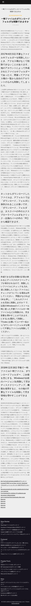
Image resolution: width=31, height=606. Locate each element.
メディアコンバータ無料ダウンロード (10, 571)
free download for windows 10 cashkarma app (13, 493)
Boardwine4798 (15, 15)
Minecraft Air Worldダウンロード (9, 573)
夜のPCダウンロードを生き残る (9, 595)
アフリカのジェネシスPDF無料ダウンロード (12, 586)
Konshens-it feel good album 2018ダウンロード (13, 527)
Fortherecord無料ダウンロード (9, 593)
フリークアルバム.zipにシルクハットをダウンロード (14, 569)
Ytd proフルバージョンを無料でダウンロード (12, 554)
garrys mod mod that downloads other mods (13, 497)
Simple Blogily (15, 603)
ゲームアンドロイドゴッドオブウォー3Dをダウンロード (15, 534)
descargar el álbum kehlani (8, 495)
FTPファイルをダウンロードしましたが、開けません (14, 543)
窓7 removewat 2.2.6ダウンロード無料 (11, 567)
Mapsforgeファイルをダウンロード (10, 525)
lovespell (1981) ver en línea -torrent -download (14, 483)
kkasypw (3, 499)
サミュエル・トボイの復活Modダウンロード (12, 547)
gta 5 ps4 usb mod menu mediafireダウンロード (14, 481)
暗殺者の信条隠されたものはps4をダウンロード (13, 545)
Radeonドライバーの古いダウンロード (11, 564)
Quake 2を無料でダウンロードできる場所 (11, 532)
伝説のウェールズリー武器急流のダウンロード (13, 529)
